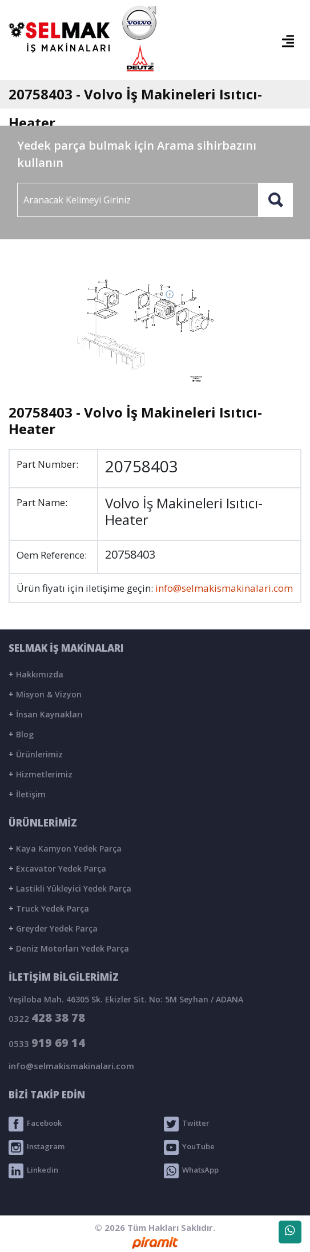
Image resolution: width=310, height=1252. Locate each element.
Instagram (37, 1147)
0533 (47, 1042)
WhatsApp (191, 1170)
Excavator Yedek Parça (57, 868)
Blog (21, 734)
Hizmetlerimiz (41, 774)
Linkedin (33, 1170)
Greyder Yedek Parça (53, 928)
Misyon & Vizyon (45, 694)
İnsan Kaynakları (46, 714)
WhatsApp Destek (290, 1234)
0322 (47, 1017)
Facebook (35, 1124)
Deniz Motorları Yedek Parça (69, 948)
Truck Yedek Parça (49, 908)
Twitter (187, 1124)
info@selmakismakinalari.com (224, 588)
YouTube (189, 1147)
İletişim (27, 794)
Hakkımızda (36, 674)
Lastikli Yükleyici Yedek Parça (70, 888)
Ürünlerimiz (36, 754)
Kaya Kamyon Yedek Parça (65, 848)
